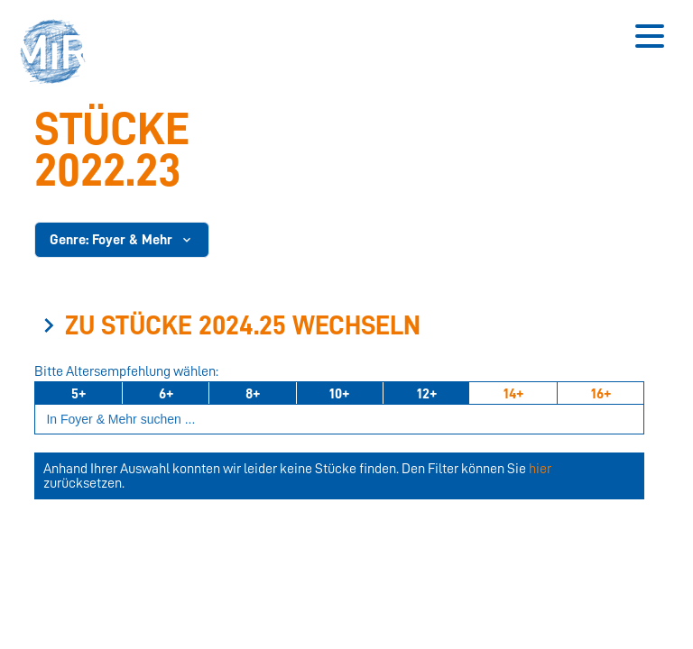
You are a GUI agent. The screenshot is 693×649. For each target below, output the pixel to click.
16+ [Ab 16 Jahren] (601, 394)
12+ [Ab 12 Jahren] (427, 394)
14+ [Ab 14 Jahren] (513, 394)
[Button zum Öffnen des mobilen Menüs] (649, 36)
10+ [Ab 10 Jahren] (339, 394)
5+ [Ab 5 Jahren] (78, 394)
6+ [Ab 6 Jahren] (166, 394)
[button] (59, 54)
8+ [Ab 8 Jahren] (252, 394)
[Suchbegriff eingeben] (339, 419)
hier (540, 469)
